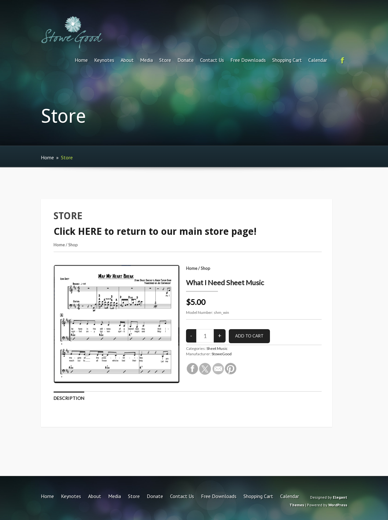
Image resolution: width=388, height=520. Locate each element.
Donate (185, 60)
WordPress (337, 504)
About (127, 60)
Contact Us (212, 60)
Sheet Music (217, 348)
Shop (73, 244)
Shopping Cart (287, 60)
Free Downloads (248, 60)
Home (81, 60)
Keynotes (104, 60)
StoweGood (222, 353)
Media (146, 60)
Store (165, 60)
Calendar (317, 60)
